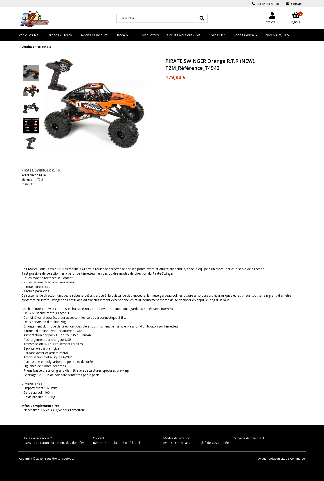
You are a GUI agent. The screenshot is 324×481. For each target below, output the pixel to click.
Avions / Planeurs (94, 35)
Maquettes (150, 35)
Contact (98, 438)
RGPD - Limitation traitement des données (53, 442)
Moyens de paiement (249, 438)
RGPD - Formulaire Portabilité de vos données (196, 442)
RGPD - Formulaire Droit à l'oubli (117, 442)
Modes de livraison (177, 438)
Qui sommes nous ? (37, 438)
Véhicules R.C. (29, 35)
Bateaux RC (125, 35)
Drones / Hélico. (60, 35)
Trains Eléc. (217, 35)
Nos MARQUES (277, 35)
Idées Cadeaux (245, 35)
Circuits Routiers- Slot (183, 35)
